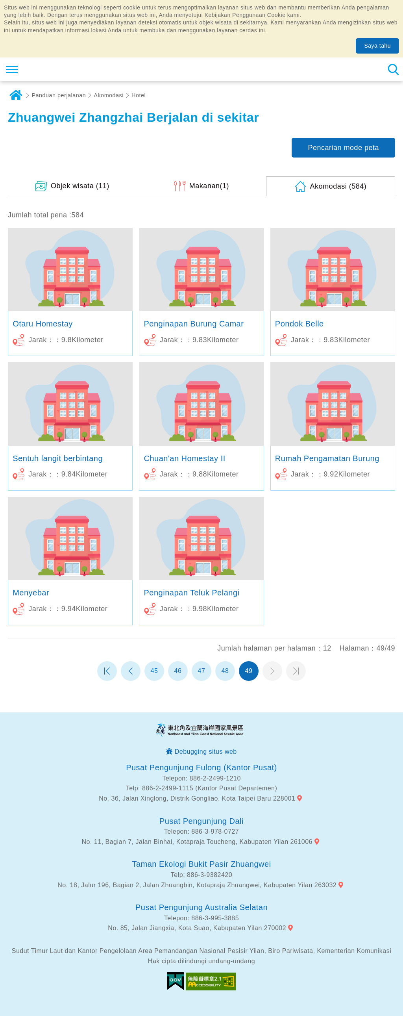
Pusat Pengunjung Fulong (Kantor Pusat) (201, 767)
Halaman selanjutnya (272, 671)
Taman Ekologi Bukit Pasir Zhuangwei (201, 864)
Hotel (138, 95)
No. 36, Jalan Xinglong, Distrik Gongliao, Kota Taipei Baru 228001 (197, 798)
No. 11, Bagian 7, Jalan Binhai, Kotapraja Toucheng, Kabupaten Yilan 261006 (197, 841)
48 (225, 670)
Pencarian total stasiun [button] (393, 69)
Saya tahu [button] (377, 46)
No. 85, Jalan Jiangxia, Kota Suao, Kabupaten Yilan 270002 (197, 928)
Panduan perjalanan (59, 95)
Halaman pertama (107, 671)
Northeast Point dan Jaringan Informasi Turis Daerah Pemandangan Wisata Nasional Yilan (54, 69)
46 (178, 670)
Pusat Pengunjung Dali (201, 821)
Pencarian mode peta (343, 148)
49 (249, 670)
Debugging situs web (206, 751)
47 (201, 670)
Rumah (16, 95)
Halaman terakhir (296, 671)
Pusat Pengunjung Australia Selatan (201, 907)
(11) (80, 186)
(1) (209, 186)
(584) (338, 186)
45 (154, 670)
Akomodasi (109, 95)
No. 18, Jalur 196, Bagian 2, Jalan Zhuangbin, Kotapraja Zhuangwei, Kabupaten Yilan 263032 (196, 885)
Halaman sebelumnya (130, 671)
